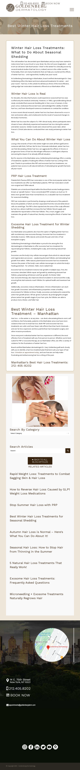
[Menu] (70, 9)
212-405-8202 (21, 365)
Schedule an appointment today (27, 352)
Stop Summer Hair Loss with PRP (33, 505)
